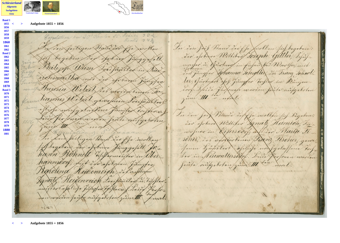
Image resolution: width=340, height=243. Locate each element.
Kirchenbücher (137, 13)
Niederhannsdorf (51, 13)
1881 (6, 133)
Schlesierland (11, 3)
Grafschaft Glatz (32, 13)
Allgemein (12, 6)
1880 (6, 130)
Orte (11, 14)
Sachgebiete (11, 10)
